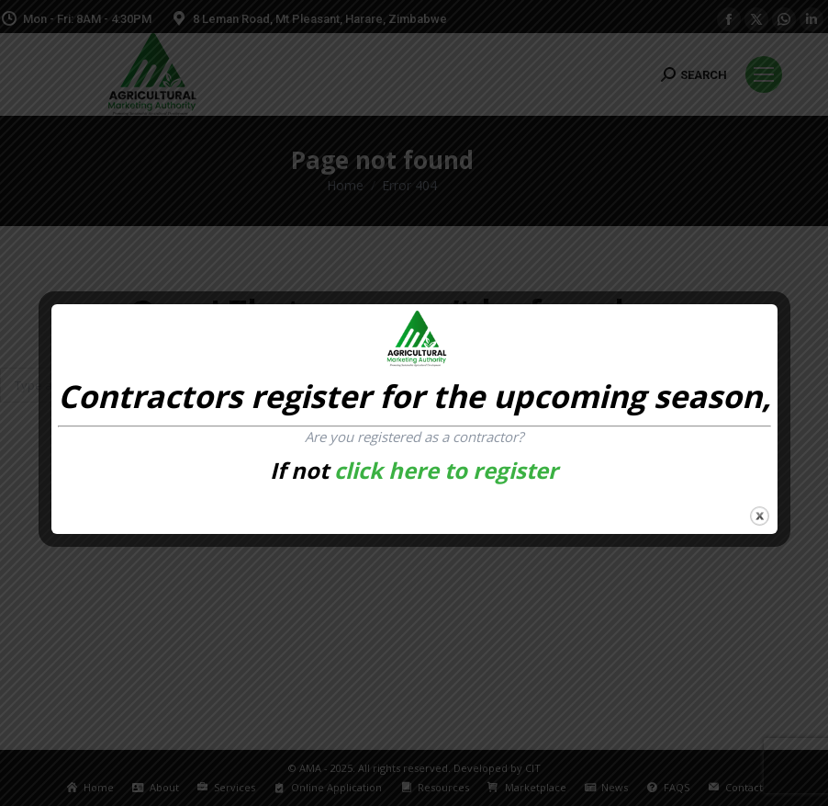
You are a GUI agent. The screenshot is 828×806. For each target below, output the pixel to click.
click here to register (446, 470)
